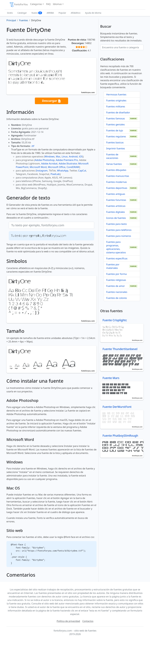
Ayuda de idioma (93, 12)
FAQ (48, 4)
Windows (49, 156)
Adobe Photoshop (45, 160)
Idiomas (57, 4)
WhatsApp (62, 170)
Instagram (42, 170)
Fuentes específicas (116, 258)
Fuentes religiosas (116, 280)
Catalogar (22, 12)
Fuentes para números (118, 236)
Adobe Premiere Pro (67, 160)
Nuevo (36, 12)
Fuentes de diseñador (118, 112)
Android (73, 156)
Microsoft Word (38, 167)
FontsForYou (18, 4)
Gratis (10, 12)
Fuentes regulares (116, 136)
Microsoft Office (56, 167)
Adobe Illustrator (68, 163)
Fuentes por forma (116, 274)
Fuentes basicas (115, 142)
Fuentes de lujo (114, 130)
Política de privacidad (68, 621)
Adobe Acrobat (49, 163)
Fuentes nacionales (116, 292)
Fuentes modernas (116, 182)
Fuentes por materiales (112, 266)
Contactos (87, 621)
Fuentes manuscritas (117, 176)
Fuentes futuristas (116, 200)
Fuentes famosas (115, 118)
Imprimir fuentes (115, 148)
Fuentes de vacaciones (112, 156)
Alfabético (75, 12)
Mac (58, 156)
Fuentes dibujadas (116, 170)
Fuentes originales (116, 100)
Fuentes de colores (116, 298)
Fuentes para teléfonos (118, 230)
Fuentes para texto (116, 224)
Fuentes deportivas (116, 188)
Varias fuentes (114, 164)
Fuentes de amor (115, 286)
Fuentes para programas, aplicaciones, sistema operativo (116, 247)
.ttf (32, 146)
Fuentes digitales (115, 212)
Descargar (51, 101)
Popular (62, 12)
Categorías (36, 4)
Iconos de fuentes (116, 218)
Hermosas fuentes (116, 94)
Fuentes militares (115, 106)
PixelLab (55, 174)
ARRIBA (50, 12)
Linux (65, 156)
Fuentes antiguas (115, 194)
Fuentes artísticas (115, 206)
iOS (80, 156)
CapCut (82, 170)
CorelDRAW (73, 167)
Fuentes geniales (115, 124)
